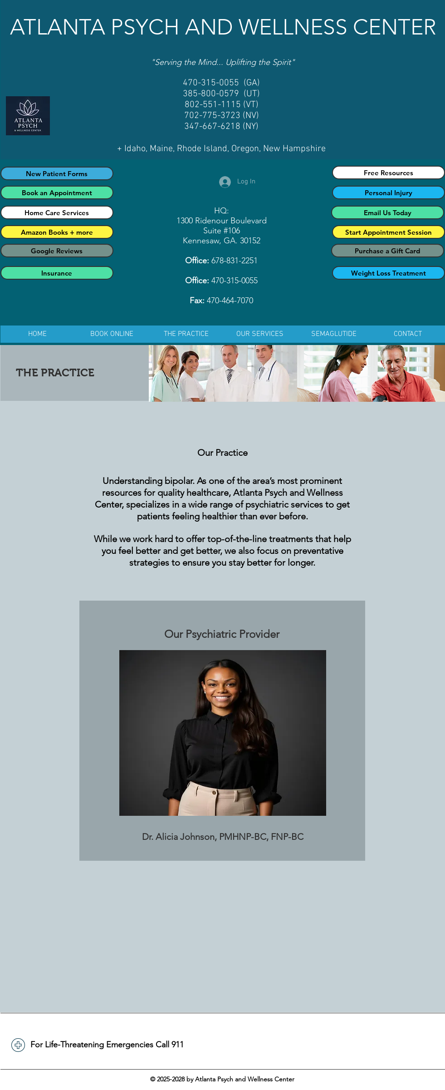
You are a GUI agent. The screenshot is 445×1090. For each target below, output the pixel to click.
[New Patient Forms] (56, 173)
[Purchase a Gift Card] (387, 250)
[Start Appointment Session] (388, 232)
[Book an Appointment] (56, 192)
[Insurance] (56, 273)
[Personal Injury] (388, 192)
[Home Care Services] (56, 212)
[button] (186, 334)
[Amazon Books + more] (56, 232)
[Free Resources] (388, 172)
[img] (223, 373)
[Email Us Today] (387, 212)
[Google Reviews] (56, 250)
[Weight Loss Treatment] (388, 273)
